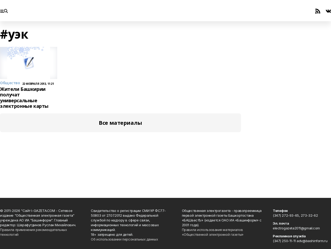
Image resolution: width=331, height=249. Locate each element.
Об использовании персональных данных (124, 239)
